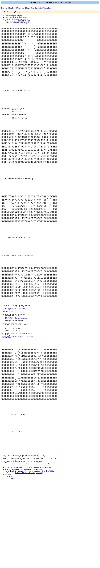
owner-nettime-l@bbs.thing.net (19, 23)
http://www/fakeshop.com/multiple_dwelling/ (18, 398)
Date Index (38, 8)
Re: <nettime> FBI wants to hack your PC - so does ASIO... (33, 555)
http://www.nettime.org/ (18, 550)
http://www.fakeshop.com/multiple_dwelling (17, 301)
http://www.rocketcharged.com (16, 377)
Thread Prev (20, 8)
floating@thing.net (22, 19)
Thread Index (47, 8)
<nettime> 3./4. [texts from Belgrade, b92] (28, 557)
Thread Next (30, 8)
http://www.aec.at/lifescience (14, 365)
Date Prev (4, 8)
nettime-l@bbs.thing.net (14, 15)
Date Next (12, 8)
